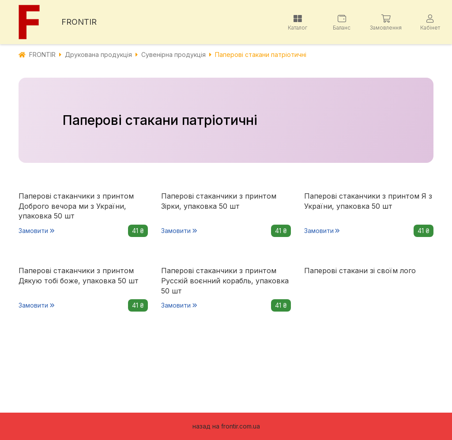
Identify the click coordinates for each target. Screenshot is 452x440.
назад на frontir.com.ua (226, 426)
